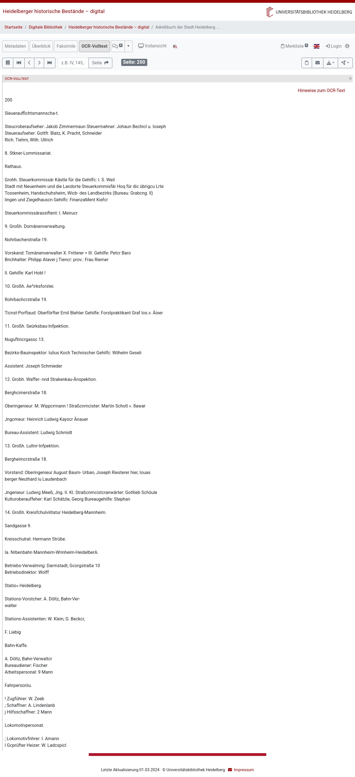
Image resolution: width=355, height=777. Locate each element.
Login (333, 46)
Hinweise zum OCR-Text (321, 90)
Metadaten (15, 46)
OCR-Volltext (94, 46)
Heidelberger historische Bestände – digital (54, 11)
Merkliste (294, 46)
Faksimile (66, 46)
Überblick (41, 46)
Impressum (244, 770)
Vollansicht (152, 46)
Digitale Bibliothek (45, 27)
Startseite (13, 27)
